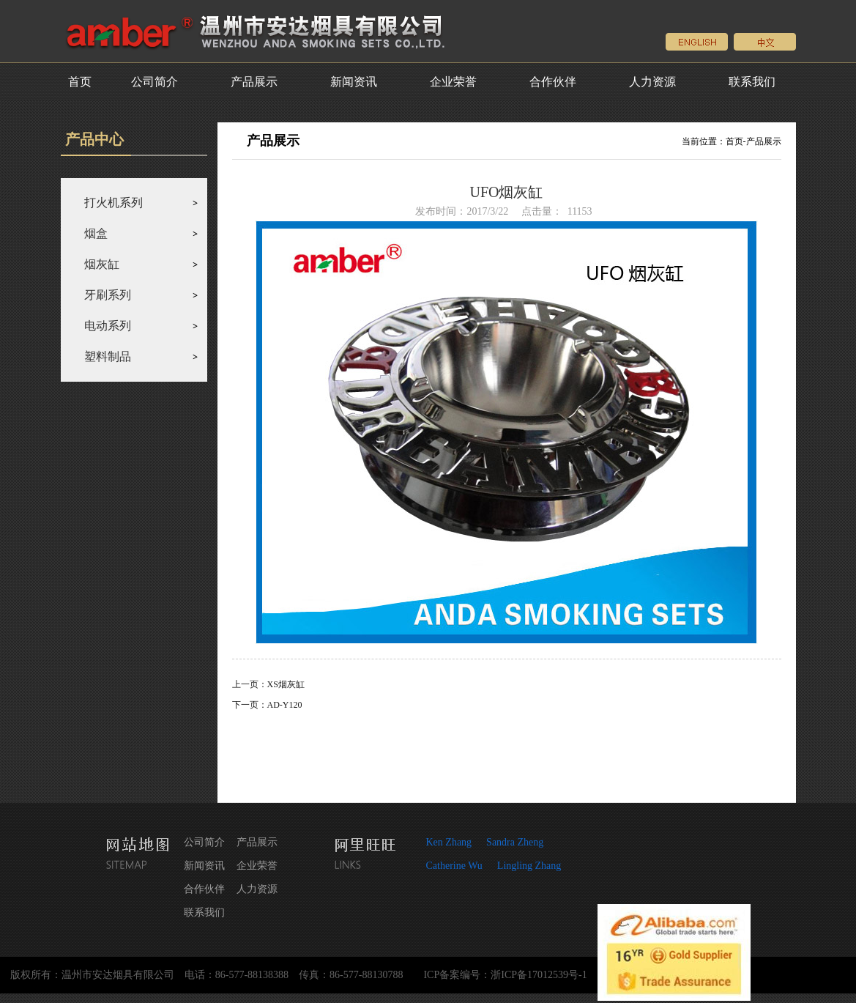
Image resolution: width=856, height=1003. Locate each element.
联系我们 (752, 81)
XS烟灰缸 (286, 684)
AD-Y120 (284, 705)
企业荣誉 (453, 81)
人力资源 (652, 81)
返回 (506, 751)
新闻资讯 (353, 81)
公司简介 (154, 81)
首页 (80, 81)
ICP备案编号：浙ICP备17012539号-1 (505, 974)
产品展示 (254, 81)
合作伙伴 (552, 81)
